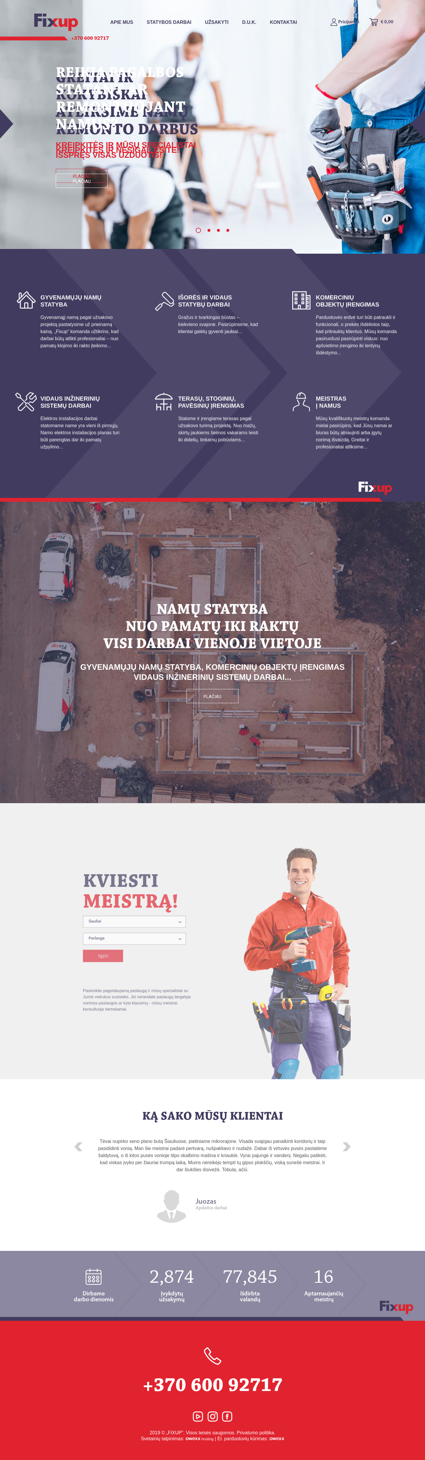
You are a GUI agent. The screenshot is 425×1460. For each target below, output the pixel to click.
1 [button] (198, 230)
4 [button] (227, 230)
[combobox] (136, 957)
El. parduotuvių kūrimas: (250, 1438)
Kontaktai (283, 22)
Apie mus (121, 22)
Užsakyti (216, 22)
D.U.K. (249, 22)
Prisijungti (345, 22)
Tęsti (114, 981)
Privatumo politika (255, 1432)
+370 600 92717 (212, 1371)
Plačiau (82, 181)
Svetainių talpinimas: (177, 1438)
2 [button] (208, 230)
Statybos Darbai (169, 22)
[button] (78, 1146)
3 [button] (218, 230)
